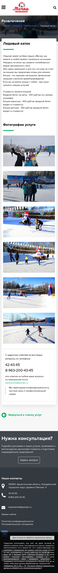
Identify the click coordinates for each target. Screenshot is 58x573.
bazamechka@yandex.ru (16, 383)
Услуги (16, 26)
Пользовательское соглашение (17, 524)
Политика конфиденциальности (18, 521)
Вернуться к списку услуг (22, 415)
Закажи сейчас (9, 514)
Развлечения (30, 26)
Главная (6, 26)
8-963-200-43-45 (19, 370)
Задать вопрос (29, 460)
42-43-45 (12, 365)
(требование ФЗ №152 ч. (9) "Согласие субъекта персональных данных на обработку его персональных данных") (29, 567)
